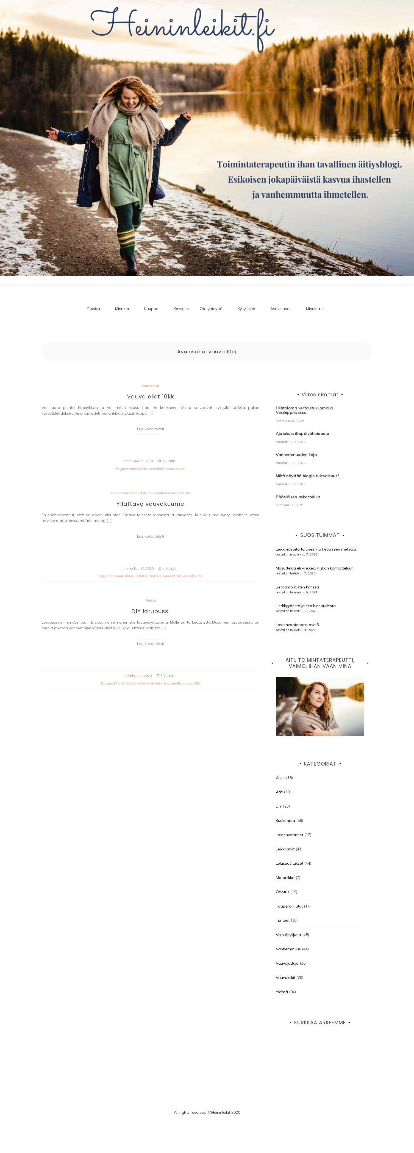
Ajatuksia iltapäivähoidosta (302, 433)
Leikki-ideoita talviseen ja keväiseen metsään (316, 549)
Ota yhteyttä (211, 308)
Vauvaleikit (150, 386)
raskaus (155, 576)
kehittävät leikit (133, 683)
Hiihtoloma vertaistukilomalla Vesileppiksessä (304, 410)
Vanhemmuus (166, 493)
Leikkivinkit (285, 849)
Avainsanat (280, 308)
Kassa (179, 308)
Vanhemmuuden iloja (296, 454)
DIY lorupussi (150, 611)
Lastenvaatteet (289, 834)
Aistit (280, 777)
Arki (279, 791)
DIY (116, 683)
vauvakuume (192, 576)
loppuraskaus (123, 576)
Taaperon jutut (289, 906)
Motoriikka (285, 877)
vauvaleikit (156, 469)
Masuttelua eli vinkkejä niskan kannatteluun (315, 568)
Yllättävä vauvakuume (150, 504)
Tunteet (283, 920)
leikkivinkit (154, 683)
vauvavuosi (176, 469)
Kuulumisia (119, 493)
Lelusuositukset (289, 863)
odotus (141, 576)
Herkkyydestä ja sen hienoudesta (306, 605)
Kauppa (151, 308)
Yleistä (184, 493)
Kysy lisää (246, 308)
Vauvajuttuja (287, 963)
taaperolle (172, 683)
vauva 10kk (138, 469)
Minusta (122, 308)
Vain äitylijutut (141, 493)
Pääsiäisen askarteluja (298, 497)
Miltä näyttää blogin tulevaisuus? (307, 475)
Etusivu (93, 308)
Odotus (282, 891)
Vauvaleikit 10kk (150, 396)
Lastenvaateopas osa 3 (297, 624)
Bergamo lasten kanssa (297, 587)
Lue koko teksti (150, 428)
